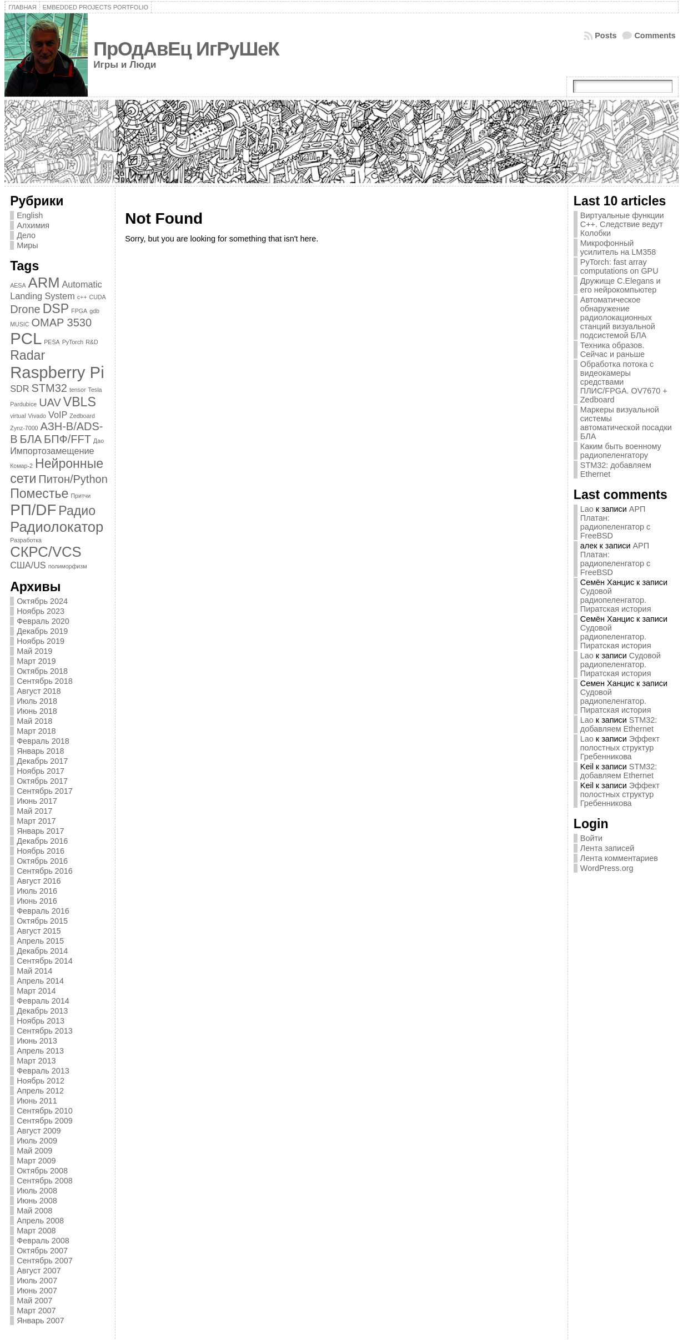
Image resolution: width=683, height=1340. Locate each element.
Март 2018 (36, 731)
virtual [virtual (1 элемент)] (18, 415)
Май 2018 (34, 721)
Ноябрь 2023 (40, 611)
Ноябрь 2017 (40, 771)
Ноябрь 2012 (40, 1080)
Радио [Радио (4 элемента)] (77, 510)
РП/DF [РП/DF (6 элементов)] (33, 509)
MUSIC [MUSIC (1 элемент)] (19, 324)
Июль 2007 (37, 1280)
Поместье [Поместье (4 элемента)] (39, 493)
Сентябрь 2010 (44, 1110)
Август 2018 (39, 691)
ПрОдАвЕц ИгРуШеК (186, 48)
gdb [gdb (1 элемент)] (94, 311)
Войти (591, 838)
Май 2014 (34, 970)
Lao (587, 509)
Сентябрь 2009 (44, 1120)
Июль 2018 (37, 701)
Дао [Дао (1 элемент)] (98, 440)
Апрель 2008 (40, 1220)
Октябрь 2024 (42, 601)
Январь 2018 (40, 751)
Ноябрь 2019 (40, 641)
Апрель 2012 (40, 1090)
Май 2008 (34, 1210)
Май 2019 (34, 651)
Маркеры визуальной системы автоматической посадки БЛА (626, 423)
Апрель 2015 (40, 940)
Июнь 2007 (37, 1290)
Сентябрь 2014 (44, 960)
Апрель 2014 (40, 980)
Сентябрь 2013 (44, 1030)
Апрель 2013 (40, 1050)
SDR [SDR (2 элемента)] (19, 389)
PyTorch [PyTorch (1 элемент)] (73, 342)
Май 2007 (34, 1300)
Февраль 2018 (43, 741)
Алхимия (33, 225)
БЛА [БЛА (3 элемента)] (31, 439)
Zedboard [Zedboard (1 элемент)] (82, 415)
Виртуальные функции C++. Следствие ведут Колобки (622, 224)
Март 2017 (36, 821)
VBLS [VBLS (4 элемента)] (79, 402)
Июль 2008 (37, 1190)
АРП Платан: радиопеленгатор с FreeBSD (615, 522)
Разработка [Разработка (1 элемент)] (26, 540)
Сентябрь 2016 (44, 871)
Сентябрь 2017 (44, 791)
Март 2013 (36, 1060)
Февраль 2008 (43, 1240)
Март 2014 (36, 990)
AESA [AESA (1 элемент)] (18, 285)
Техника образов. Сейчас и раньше (612, 350)
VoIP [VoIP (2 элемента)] (57, 415)
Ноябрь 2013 (40, 1020)
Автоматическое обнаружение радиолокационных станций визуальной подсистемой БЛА (617, 317)
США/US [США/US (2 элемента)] (28, 565)
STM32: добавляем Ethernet (618, 724)
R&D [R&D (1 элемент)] (92, 342)
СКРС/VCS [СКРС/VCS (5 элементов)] (45, 552)
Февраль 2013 (43, 1070)
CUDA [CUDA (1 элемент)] (97, 297)
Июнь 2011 (37, 1100)
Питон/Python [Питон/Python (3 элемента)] (72, 479)
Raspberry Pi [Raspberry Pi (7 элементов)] (57, 372)
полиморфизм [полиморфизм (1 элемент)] (67, 566)
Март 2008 (36, 1230)
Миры (27, 245)
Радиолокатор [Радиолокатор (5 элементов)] (56, 527)
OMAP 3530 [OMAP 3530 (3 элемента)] (62, 322)
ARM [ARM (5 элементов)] (44, 282)
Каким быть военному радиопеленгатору (620, 451)
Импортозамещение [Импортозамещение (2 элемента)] (52, 451)
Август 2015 (39, 930)
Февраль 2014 (43, 1000)
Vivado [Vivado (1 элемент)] (37, 415)
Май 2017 (34, 811)
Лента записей (607, 848)
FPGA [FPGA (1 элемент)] (79, 311)
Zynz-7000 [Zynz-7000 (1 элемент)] (24, 428)
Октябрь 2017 (42, 781)
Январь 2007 (40, 1320)
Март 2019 (36, 661)
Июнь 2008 (37, 1200)
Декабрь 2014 (42, 950)
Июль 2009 (37, 1140)
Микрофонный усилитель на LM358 (618, 247)
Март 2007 (36, 1310)
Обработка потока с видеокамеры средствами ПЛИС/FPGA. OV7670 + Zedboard (623, 382)
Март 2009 (36, 1160)
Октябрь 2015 (42, 920)
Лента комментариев (619, 858)
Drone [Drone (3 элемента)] (25, 309)
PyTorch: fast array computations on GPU (619, 266)
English (30, 215)
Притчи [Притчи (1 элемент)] (81, 495)
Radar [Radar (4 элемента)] (27, 355)
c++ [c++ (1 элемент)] (82, 297)
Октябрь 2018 (42, 671)
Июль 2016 (37, 890)
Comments (654, 35)
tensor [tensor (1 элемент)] (77, 389)
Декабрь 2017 (42, 761)
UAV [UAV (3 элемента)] (50, 402)
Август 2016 (39, 880)
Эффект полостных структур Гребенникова (620, 747)
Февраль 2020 (43, 621)
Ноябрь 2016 (40, 851)
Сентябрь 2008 (44, 1180)
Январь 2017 (40, 831)
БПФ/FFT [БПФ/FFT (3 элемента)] (67, 439)
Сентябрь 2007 (44, 1260)
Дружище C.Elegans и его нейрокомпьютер (620, 285)
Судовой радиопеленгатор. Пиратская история (615, 600)
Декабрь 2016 (42, 841)
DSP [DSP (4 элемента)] (56, 308)
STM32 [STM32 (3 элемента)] (49, 388)
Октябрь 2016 (42, 861)
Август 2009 (39, 1130)
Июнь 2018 (37, 711)
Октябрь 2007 (42, 1250)
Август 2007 (39, 1270)
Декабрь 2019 (42, 631)
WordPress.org (607, 868)
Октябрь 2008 (42, 1170)
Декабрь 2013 (42, 1010)
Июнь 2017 (37, 801)
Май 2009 (34, 1150)
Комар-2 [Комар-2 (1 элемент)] (21, 465)
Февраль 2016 (43, 910)
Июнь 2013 (37, 1040)
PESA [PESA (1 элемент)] (51, 342)
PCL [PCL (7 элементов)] (26, 338)
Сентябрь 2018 (44, 681)
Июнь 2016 (37, 900)
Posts (605, 35)
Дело (26, 235)
